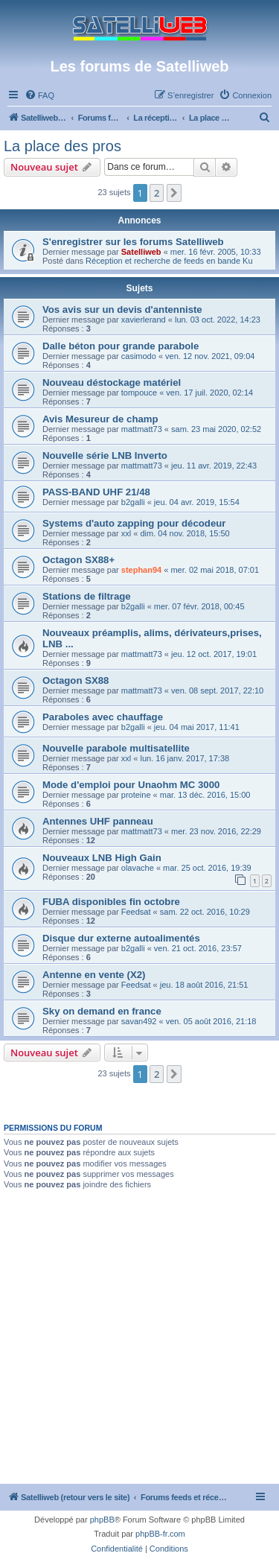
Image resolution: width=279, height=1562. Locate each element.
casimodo (138, 356)
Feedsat (136, 911)
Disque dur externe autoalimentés (121, 938)
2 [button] (156, 193)
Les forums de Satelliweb (139, 66)
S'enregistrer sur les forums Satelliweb (133, 241)
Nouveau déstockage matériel (111, 382)
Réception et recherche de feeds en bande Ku (169, 260)
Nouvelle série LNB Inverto (104, 455)
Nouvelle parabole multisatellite (116, 748)
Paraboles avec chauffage (102, 717)
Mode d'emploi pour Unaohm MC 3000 (130, 784)
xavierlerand (143, 319)
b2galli (133, 502)
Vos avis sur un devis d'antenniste (122, 309)
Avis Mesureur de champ (100, 419)
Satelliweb (141, 251)
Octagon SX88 (75, 680)
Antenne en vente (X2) (94, 974)
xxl (126, 533)
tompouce (139, 392)
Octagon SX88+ (78, 559)
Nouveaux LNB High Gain (101, 857)
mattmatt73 (141, 429)
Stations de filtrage (86, 596)
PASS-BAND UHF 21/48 (96, 492)
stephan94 (141, 569)
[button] (174, 193)
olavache (137, 867)
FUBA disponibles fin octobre (111, 901)
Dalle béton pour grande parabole (120, 346)
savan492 (139, 1021)
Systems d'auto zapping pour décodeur (133, 523)
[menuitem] (39, 95)
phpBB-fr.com (160, 1533)
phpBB (102, 1519)
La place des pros (62, 146)
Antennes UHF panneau (97, 821)
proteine (136, 794)
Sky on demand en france (101, 1011)
